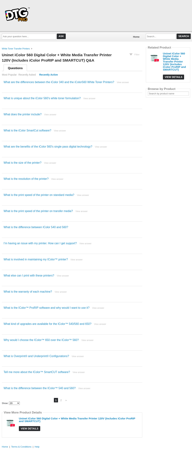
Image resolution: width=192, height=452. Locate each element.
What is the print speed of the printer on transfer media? (38, 211)
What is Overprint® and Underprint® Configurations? (36, 356)
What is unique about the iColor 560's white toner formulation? (42, 98)
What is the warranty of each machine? (28, 291)
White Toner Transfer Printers (16, 48)
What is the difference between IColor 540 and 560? (36, 227)
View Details (29, 428)
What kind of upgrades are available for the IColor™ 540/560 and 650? (47, 323)
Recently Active (48, 74)
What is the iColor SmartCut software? (27, 130)
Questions (15, 68)
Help (37, 446)
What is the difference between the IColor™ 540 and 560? (40, 388)
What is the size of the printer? (22, 162)
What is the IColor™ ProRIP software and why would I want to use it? (46, 307)
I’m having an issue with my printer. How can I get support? (40, 243)
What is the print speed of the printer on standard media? (39, 194)
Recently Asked (27, 74)
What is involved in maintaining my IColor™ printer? (36, 259)
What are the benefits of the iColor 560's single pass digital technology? (48, 146)
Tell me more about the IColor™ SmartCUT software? (37, 372)
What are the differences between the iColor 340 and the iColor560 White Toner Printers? (59, 82)
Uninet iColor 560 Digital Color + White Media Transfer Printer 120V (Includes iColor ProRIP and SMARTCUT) (77, 420)
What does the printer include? (23, 114)
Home (136, 36)
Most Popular (9, 74)
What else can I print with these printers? (29, 275)
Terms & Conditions (21, 446)
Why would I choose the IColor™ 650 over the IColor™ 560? (41, 340)
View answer (123, 82)
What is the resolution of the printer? (26, 178)
